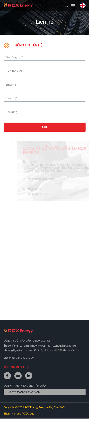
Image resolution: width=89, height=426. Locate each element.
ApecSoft (59, 407)
